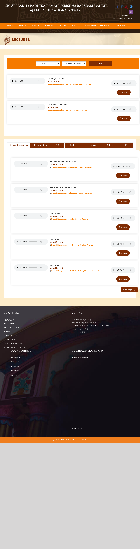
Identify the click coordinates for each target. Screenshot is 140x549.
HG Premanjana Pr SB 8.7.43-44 (64, 188)
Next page (127, 289)
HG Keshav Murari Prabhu (80, 84)
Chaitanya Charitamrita (58, 84)
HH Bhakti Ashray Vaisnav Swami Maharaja (87, 271)
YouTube (15, 362)
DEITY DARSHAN (10, 324)
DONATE (7, 332)
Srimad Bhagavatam (59, 167)
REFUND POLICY (10, 339)
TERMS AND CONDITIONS (13, 343)
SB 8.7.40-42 (55, 213)
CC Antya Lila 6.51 (56, 79)
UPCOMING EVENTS (11, 328)
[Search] (132, 26)
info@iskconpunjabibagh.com (82, 329)
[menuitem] (10, 26)
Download (124, 92)
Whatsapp (15, 371)
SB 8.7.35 (54, 239)
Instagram (16, 366)
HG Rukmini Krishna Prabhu (81, 245)
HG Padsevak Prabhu (78, 110)
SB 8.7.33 (54, 265)
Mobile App (16, 375)
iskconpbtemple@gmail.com (122, 18)
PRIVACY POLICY (10, 335)
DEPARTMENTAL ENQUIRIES (14, 347)
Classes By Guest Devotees (80, 167)
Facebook (15, 357)
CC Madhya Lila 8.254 (57, 105)
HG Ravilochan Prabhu (78, 219)
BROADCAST (9, 320)
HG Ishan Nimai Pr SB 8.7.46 (63, 162)
